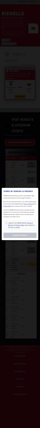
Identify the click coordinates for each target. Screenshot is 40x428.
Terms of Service (29, 204)
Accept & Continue (20, 235)
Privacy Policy (7, 206)
